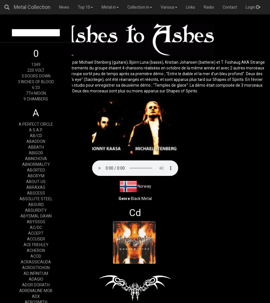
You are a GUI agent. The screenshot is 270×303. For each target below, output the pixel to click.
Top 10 (85, 7)
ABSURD (36, 204)
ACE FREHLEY (36, 244)
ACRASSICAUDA (36, 262)
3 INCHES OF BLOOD (36, 81)
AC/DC (36, 227)
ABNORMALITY (36, 164)
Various (169, 7)
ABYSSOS (36, 222)
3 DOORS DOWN (36, 76)
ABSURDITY (36, 210)
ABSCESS (36, 193)
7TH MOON (36, 93)
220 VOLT (35, 70)
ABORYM (36, 176)
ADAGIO (36, 279)
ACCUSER (36, 239)
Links (190, 7)
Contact (230, 7)
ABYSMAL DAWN (36, 216)
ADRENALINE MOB (36, 290)
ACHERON (36, 250)
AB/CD (36, 135)
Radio (209, 7)
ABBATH (36, 147)
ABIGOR (36, 153)
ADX (36, 296)
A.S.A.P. (36, 130)
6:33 (36, 87)
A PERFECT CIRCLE (36, 124)
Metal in (110, 7)
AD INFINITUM (36, 273)
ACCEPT (36, 233)
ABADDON (35, 141)
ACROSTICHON (36, 267)
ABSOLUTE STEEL (36, 199)
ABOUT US (36, 181)
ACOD (35, 256)
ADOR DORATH (36, 285)
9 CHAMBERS (36, 99)
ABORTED (36, 170)
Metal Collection (32, 7)
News (64, 7)
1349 (35, 64)
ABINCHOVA (36, 158)
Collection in (139, 7)
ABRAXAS (35, 187)
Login (253, 7)
